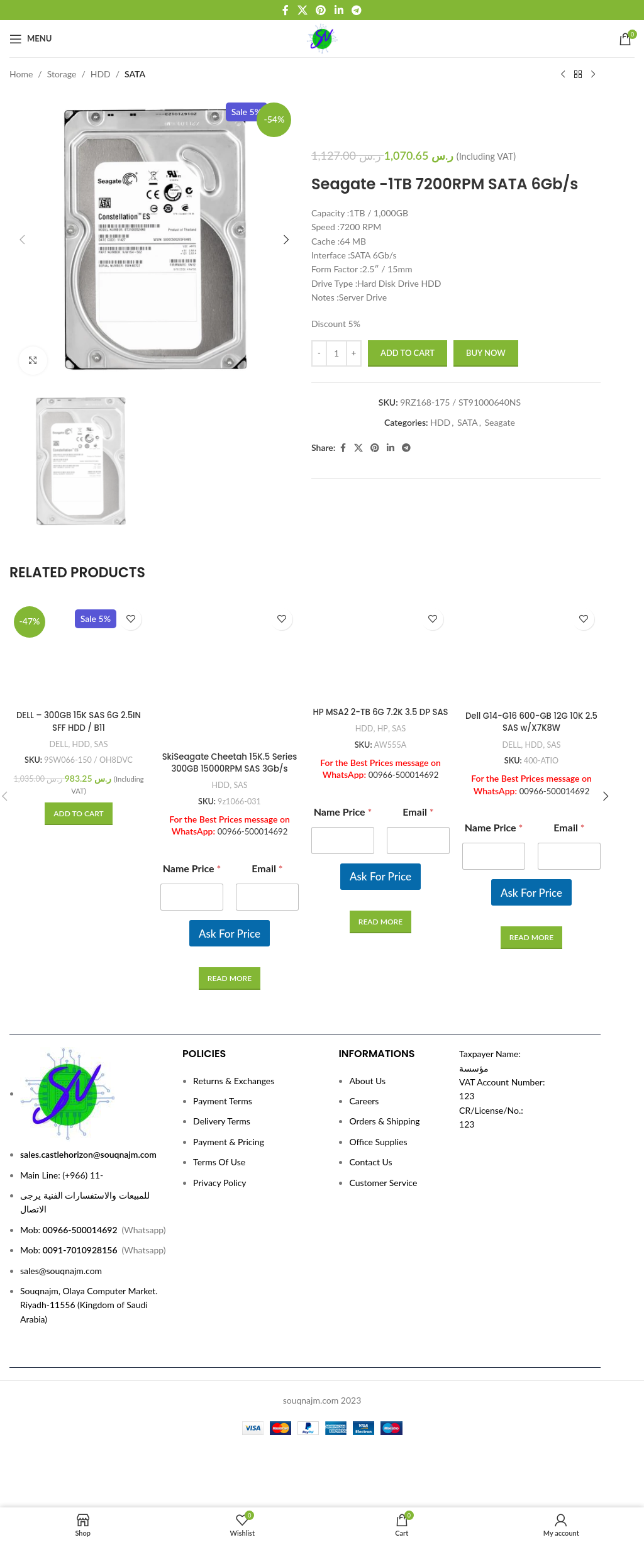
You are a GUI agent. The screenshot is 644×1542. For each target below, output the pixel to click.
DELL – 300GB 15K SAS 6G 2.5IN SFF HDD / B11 (79, 644)
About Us (367, 1075)
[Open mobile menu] (30, 39)
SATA (135, 74)
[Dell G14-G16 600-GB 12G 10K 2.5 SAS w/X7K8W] (531, 614)
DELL (57, 667)
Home (21, 74)
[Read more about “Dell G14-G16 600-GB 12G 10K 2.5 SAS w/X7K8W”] (531, 860)
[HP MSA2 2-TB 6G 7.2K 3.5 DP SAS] (380, 614)
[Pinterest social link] (321, 10)
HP (382, 667)
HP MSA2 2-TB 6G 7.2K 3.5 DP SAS (380, 644)
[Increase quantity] (354, 353)
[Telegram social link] (356, 10)
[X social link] (302, 10)
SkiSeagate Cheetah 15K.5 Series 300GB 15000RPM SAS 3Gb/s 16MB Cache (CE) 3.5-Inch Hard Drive (229, 681)
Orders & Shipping (384, 1116)
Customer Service (383, 1177)
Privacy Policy (219, 1177)
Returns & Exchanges (233, 1075)
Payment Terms (222, 1095)
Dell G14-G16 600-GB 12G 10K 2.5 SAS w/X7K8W (531, 644)
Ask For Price (229, 839)
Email (267, 774)
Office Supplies (378, 1136)
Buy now (486, 353)
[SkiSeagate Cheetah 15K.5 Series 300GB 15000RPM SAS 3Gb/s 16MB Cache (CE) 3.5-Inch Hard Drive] (229, 626)
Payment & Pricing (228, 1136)
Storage (62, 74)
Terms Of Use (219, 1157)
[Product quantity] (336, 353)
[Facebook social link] (285, 10)
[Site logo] (322, 37)
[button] (22, 239)
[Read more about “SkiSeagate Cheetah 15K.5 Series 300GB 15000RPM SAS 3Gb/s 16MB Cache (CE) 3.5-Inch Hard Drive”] (229, 885)
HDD (101, 74)
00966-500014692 (252, 737)
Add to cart (407, 353)
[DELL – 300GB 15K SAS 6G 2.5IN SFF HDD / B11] (78, 614)
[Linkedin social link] (338, 10)
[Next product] (593, 74)
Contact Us (370, 1157)
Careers (364, 1095)
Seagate (499, 422)
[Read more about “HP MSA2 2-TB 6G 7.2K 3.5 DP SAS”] (380, 860)
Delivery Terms (221, 1116)
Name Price (192, 774)
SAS (102, 667)
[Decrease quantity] (319, 353)
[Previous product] (562, 74)
